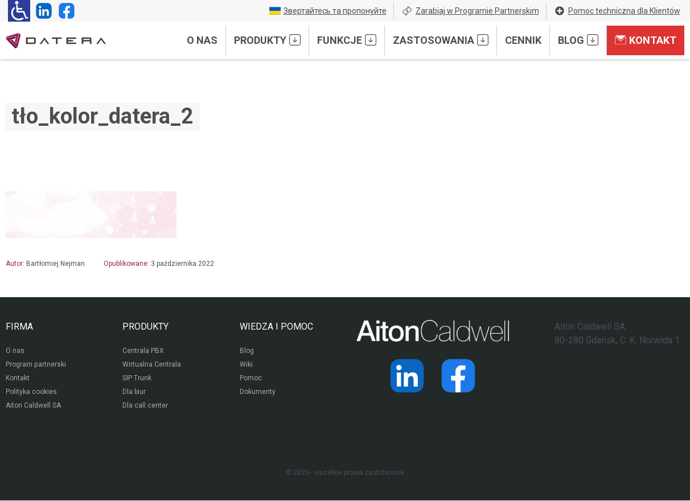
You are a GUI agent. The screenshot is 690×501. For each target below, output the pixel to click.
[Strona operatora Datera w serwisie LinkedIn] (41, 11)
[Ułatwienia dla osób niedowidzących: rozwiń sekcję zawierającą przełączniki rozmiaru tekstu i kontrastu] (19, 11)
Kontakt (645, 40)
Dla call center (145, 406)
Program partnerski (35, 365)
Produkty (267, 40)
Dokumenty (258, 393)
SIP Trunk (136, 379)
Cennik (523, 40)
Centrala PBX (143, 352)
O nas (202, 40)
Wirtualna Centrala (151, 365)
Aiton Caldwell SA (33, 406)
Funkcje (346, 40)
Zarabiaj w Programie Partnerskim (470, 10)
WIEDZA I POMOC (276, 326)
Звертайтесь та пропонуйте (328, 10)
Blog (578, 40)
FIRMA (19, 326)
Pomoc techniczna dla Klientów (617, 10)
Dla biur (134, 393)
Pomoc (251, 379)
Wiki (246, 365)
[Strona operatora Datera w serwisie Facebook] (64, 11)
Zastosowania (440, 40)
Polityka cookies (31, 393)
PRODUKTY (145, 326)
